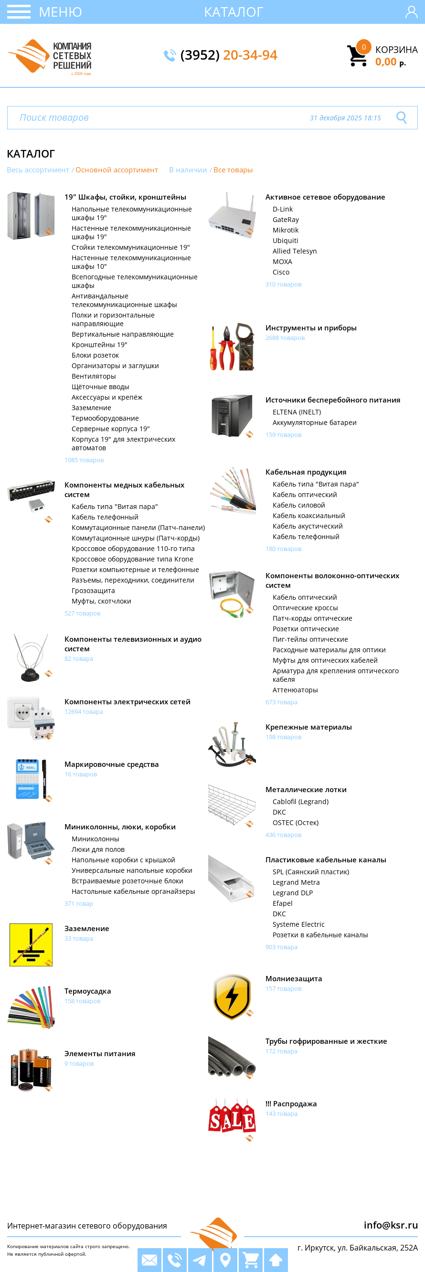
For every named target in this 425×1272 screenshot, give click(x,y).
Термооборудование (105, 418)
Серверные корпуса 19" (111, 428)
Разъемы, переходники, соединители (133, 580)
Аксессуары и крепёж (107, 397)
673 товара (282, 702)
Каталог (234, 11)
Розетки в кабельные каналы (320, 935)
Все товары (233, 169)
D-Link (283, 209)
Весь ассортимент (38, 169)
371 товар (78, 903)
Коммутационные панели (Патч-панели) (138, 527)
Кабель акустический (308, 526)
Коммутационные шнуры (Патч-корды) (136, 538)
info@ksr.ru (391, 1225)
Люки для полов (98, 849)
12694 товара (83, 711)
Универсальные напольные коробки (132, 870)
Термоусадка (87, 991)
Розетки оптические (306, 629)
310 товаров (283, 284)
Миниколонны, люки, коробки (120, 826)
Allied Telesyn (295, 251)
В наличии (188, 169)
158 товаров (82, 1000)
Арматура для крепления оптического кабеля (336, 675)
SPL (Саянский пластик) (311, 872)
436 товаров (283, 834)
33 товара (78, 938)
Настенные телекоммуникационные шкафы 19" (131, 232)
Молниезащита (294, 978)
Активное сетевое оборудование (325, 196)
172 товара (282, 1051)
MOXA (282, 261)
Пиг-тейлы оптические (310, 639)
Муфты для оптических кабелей (325, 660)
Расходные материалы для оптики (329, 650)
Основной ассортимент (116, 169)
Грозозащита (93, 590)
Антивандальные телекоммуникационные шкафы (124, 300)
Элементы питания (100, 1053)
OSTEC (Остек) (296, 822)
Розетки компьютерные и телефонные (135, 569)
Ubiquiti (285, 240)
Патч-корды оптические (312, 618)
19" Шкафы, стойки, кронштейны (125, 196)
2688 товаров (285, 337)
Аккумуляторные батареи (315, 422)
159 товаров (283, 434)
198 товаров (283, 736)
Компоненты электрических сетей (127, 701)
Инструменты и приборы (311, 327)
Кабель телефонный (306, 536)
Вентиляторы (94, 376)
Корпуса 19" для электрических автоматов (123, 443)
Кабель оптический (305, 494)
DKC (279, 812)
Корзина (396, 49)
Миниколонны (95, 839)
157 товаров (283, 988)
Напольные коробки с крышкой (123, 860)
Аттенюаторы (295, 690)
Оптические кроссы (305, 608)
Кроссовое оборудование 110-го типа (133, 548)
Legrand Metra (296, 882)
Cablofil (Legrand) (301, 801)
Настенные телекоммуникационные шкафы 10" (131, 262)
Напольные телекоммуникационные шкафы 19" (132, 213)
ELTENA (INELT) (297, 412)
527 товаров (82, 613)
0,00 (390, 61)
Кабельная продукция (306, 472)
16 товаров (80, 774)
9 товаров (79, 1063)
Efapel (283, 903)
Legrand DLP (293, 893)
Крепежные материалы (309, 726)
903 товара (282, 947)
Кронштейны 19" (100, 344)
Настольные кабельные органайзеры (133, 891)
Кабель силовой (299, 505)
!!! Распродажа (291, 1103)
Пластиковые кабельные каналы (326, 859)
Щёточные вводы (100, 386)
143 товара (282, 1113)
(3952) (229, 55)
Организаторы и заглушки (115, 365)
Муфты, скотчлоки (101, 601)
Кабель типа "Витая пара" (316, 484)
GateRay (286, 219)
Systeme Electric (299, 924)
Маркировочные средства (111, 764)
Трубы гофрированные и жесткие (326, 1041)
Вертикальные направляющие (123, 334)
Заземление (91, 407)
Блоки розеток (95, 355)
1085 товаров (84, 460)
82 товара (78, 658)
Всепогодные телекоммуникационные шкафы (135, 281)
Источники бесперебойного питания (333, 399)
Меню (60, 11)
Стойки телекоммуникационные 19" (131, 247)
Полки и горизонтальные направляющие (113, 319)
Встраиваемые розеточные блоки (127, 881)
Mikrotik (285, 230)
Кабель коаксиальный (309, 515)
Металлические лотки (306, 789)
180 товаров (283, 548)
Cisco (281, 272)
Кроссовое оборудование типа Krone (132, 559)
